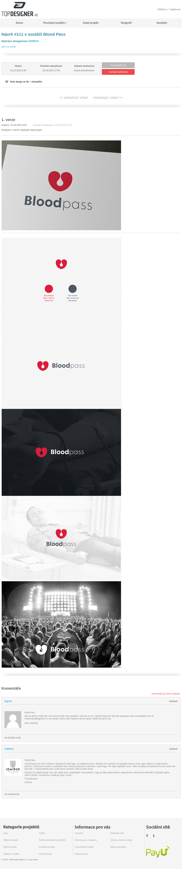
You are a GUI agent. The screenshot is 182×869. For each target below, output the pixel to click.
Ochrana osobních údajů (121, 840)
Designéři (126, 22)
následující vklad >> (108, 97)
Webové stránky (10, 840)
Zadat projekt (90, 22)
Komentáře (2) (118, 65)
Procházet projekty (54, 22)
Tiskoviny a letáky (11, 854)
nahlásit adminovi (118, 71)
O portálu (79, 833)
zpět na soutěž (8, 46)
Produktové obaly (47, 847)
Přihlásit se (162, 9)
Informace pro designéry (86, 840)
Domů (19, 22)
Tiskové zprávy (81, 854)
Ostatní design (45, 854)
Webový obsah (10, 847)
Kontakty (162, 22)
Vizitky (42, 833)
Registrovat (175, 9)
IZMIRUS (33, 41)
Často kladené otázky (84, 847)
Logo (5, 833)
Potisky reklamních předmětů (52, 840)
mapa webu (33, 859)
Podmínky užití (117, 833)
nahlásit (173, 701)
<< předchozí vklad (73, 97)
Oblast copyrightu (118, 847)
